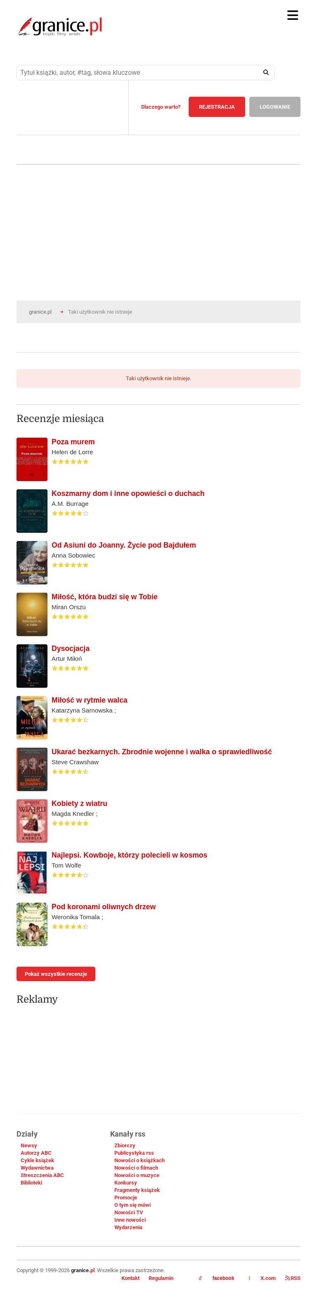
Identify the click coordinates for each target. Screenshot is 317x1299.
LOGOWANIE (275, 107)
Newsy (29, 1145)
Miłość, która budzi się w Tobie (105, 597)
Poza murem (73, 442)
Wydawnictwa (37, 1168)
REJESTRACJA (217, 107)
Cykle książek (37, 1160)
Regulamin (161, 1278)
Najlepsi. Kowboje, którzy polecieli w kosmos (129, 855)
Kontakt (130, 1278)
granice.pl (40, 312)
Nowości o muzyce (136, 1175)
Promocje (125, 1197)
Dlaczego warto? (160, 107)
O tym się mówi (132, 1205)
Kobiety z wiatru (79, 803)
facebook (216, 1278)
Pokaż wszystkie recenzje (56, 974)
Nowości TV (128, 1212)
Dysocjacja (71, 648)
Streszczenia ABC (42, 1175)
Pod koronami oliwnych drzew (104, 907)
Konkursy (125, 1183)
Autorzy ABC (36, 1153)
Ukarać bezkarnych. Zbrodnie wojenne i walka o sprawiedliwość (162, 752)
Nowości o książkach (139, 1160)
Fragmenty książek (137, 1190)
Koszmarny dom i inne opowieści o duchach (128, 493)
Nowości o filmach (136, 1168)
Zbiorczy (124, 1145)
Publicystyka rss (134, 1153)
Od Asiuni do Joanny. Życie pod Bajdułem (124, 545)
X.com (262, 1278)
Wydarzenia (128, 1227)
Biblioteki (31, 1183)
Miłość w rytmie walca (90, 700)
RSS (292, 1278)
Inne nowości (130, 1220)
